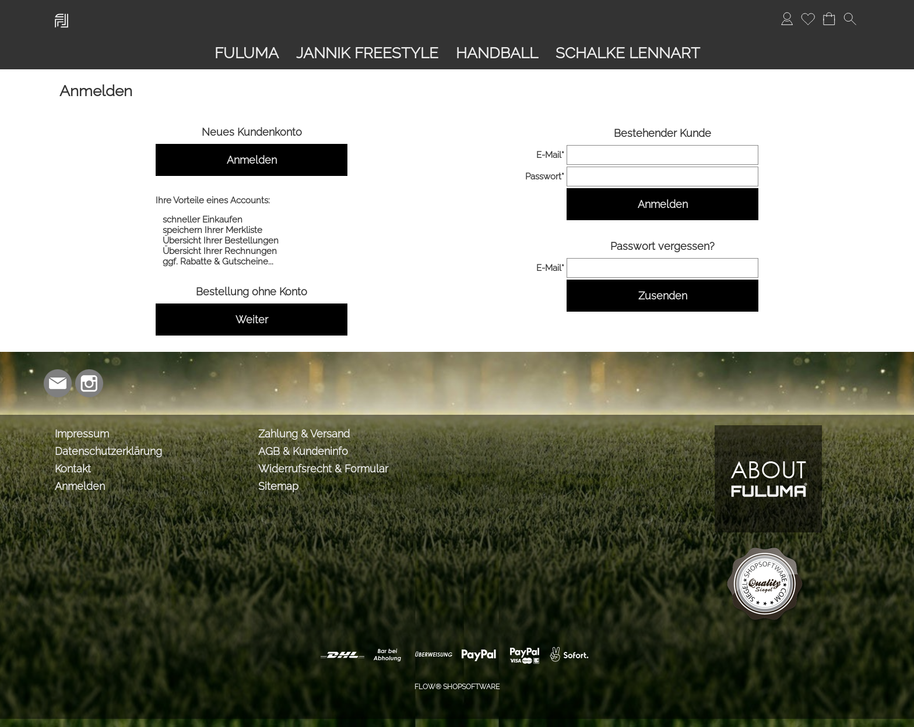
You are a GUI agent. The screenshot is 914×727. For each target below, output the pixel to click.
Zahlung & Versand (304, 434)
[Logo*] (61, 12)
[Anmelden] (787, 18)
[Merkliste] (807, 18)
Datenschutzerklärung (108, 451)
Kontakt (73, 469)
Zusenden (662, 296)
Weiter (251, 319)
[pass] (663, 176)
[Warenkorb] (828, 18)
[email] (663, 155)
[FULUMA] (246, 53)
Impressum (82, 434)
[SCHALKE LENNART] (628, 53)
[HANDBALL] (497, 53)
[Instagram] (89, 383)
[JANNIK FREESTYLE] (367, 53)
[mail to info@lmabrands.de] (57, 383)
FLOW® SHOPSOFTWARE (457, 687)
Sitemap (278, 486)
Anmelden (252, 160)
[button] (849, 18)
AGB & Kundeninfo (303, 451)
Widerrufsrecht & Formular (323, 469)
